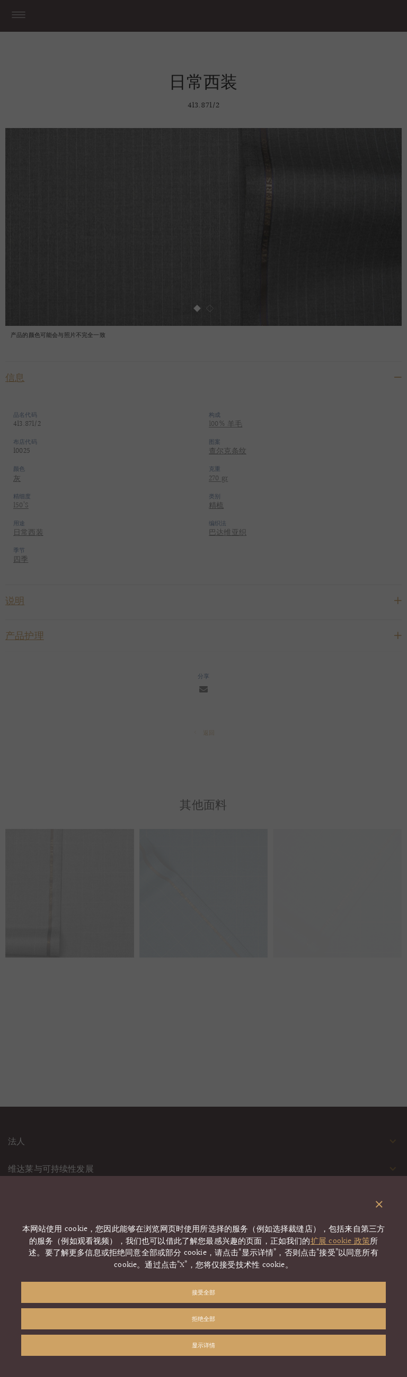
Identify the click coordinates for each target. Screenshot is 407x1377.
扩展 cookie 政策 (340, 1241)
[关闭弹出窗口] (379, 1205)
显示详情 (204, 1345)
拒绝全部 (204, 1319)
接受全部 (204, 1292)
